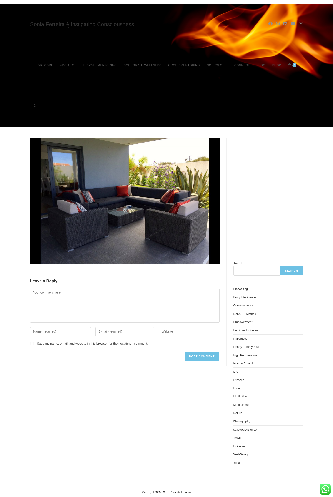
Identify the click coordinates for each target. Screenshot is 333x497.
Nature (237, 413)
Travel (237, 437)
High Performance (245, 355)
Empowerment (243, 322)
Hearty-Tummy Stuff (246, 347)
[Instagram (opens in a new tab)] (278, 24)
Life (235, 371)
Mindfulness (241, 405)
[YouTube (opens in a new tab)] (293, 24)
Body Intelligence (244, 297)
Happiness (240, 338)
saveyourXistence (245, 429)
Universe (239, 446)
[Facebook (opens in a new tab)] (270, 24)
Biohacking (240, 289)
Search (238, 263)
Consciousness (243, 305)
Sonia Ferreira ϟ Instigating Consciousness (82, 24)
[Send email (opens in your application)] (301, 23)
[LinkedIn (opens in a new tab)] (285, 24)
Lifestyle (238, 380)
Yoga (236, 462)
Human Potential (244, 363)
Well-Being (240, 454)
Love (236, 388)
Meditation (240, 396)
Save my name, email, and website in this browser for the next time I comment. (92, 343)
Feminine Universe (245, 330)
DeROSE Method (244, 314)
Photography (241, 421)
